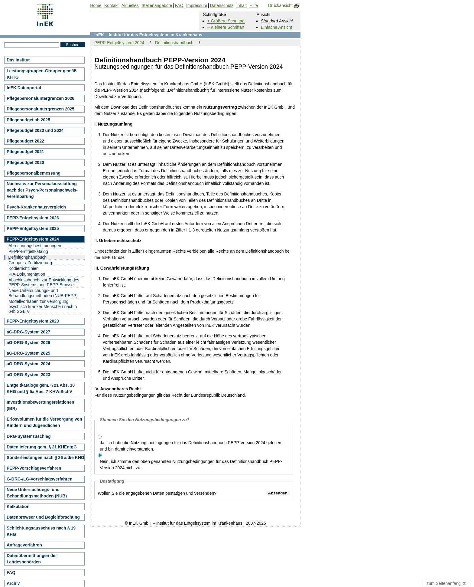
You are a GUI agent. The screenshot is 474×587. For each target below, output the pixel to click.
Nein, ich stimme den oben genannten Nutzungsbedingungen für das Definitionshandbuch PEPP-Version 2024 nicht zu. (191, 464)
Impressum (196, 5)
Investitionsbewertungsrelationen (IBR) (40, 405)
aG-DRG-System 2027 (28, 332)
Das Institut (18, 59)
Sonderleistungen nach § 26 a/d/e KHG (45, 457)
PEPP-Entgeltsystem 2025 (33, 228)
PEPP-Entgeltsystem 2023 (33, 321)
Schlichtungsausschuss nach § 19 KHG (41, 531)
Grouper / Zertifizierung (30, 262)
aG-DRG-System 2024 (28, 363)
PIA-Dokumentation (26, 274)
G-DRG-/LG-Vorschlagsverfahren (40, 479)
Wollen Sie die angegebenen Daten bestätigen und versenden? (157, 493)
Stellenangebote (156, 5)
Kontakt (111, 5)
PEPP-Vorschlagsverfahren (34, 468)
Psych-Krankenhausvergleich (36, 207)
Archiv (13, 583)
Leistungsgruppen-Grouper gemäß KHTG (41, 74)
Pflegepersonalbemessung (33, 173)
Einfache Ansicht (276, 27)
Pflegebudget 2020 (25, 162)
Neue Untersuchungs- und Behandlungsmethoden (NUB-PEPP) (43, 293)
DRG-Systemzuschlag (28, 436)
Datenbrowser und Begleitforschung (43, 517)
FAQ (11, 572)
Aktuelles (130, 5)
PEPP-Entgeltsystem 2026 (33, 217)
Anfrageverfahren (24, 545)
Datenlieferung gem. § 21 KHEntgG (42, 446)
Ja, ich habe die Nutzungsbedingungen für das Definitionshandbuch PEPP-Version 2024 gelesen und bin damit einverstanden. (190, 445)
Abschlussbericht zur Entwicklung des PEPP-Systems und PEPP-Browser (43, 282)
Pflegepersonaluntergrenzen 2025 (40, 109)
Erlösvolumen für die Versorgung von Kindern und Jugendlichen (44, 422)
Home (95, 5)
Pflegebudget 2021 (25, 151)
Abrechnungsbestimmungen (34, 245)
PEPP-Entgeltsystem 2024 (119, 42)
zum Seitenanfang (446, 584)
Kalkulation (18, 506)
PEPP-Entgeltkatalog (28, 251)
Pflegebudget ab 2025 (28, 119)
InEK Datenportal (24, 87)
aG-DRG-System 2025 (28, 353)
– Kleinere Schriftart (225, 27)
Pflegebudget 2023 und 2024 (35, 130)
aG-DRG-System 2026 (28, 342)
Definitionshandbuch (174, 42)
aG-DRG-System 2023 (28, 374)
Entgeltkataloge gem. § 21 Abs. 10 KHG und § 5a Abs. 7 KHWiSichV (41, 388)
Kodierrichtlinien (23, 268)
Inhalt (241, 5)
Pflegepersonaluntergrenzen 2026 (40, 98)
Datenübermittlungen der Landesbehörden (32, 558)
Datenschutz (222, 5)
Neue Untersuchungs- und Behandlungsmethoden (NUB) (37, 492)
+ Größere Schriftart (226, 20)
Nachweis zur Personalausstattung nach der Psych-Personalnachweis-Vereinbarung (42, 190)
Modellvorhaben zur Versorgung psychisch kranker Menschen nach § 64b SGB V (42, 306)
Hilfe (253, 5)
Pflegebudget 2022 (25, 141)
